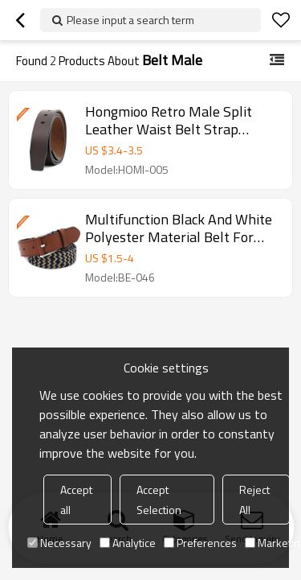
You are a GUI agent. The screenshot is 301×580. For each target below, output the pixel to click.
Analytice (128, 542)
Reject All (254, 499)
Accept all (76, 499)
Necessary (59, 542)
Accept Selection (158, 499)
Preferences (200, 542)
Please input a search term (130, 19)
